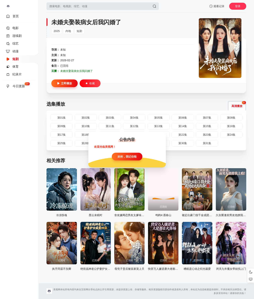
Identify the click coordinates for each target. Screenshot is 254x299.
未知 (63, 49)
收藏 (90, 83)
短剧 (79, 31)
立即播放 (64, 83)
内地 (68, 31)
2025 (57, 31)
